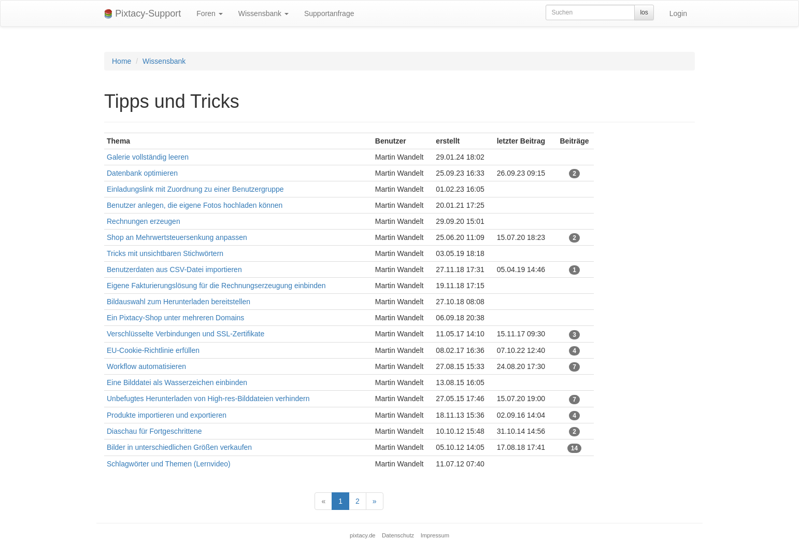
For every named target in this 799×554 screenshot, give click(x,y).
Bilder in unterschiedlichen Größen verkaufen (179, 447)
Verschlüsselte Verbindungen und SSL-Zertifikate (185, 334)
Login (678, 13)
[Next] (374, 501)
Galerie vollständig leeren (148, 157)
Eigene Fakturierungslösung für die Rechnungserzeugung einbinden (216, 285)
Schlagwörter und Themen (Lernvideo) (169, 464)
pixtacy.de (363, 535)
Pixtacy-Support (142, 13)
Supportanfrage (329, 13)
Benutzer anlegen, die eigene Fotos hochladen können (194, 205)
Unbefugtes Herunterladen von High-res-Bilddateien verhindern (208, 398)
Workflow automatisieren (146, 366)
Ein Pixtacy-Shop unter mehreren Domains (175, 318)
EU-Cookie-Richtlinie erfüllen (153, 350)
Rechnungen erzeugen (143, 221)
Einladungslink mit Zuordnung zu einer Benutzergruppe (195, 189)
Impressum (435, 535)
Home (121, 61)
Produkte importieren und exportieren (166, 415)
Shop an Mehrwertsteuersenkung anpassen (177, 237)
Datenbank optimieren (142, 173)
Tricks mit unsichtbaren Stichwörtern (165, 253)
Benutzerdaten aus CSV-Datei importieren (174, 269)
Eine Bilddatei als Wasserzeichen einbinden (177, 382)
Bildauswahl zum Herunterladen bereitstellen (178, 301)
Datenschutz (398, 535)
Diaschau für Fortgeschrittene (154, 431)
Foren (209, 13)
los (644, 12)
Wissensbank (263, 13)
